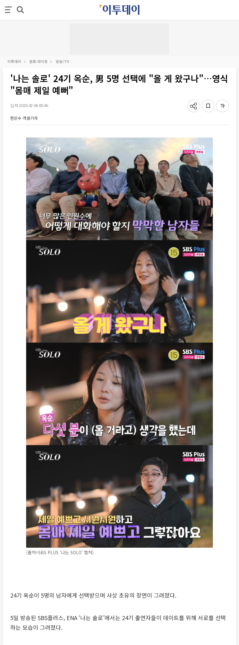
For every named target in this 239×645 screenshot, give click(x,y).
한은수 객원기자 (24, 118)
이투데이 (14, 61)
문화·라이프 (38, 61)
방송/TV (62, 61)
